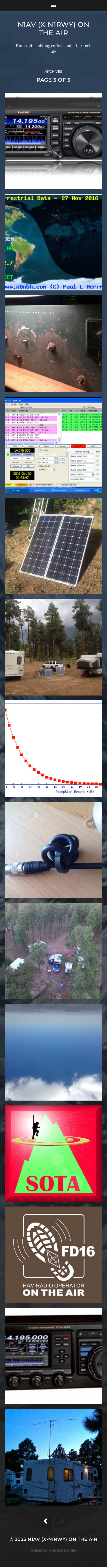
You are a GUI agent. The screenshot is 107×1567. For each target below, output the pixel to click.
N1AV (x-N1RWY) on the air (54, 28)
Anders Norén (63, 1550)
